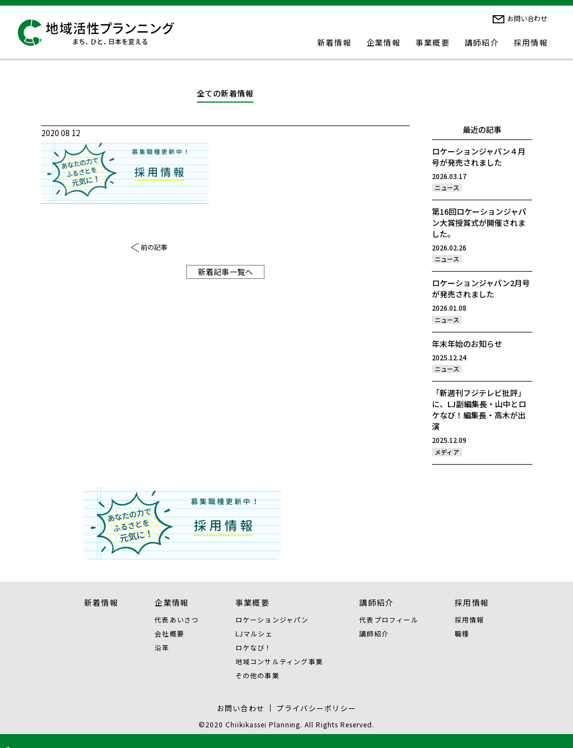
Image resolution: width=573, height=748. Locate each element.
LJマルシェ (254, 633)
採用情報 (531, 42)
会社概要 (169, 633)
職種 (462, 633)
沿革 (162, 647)
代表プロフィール (388, 619)
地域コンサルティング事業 (279, 661)
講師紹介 (482, 42)
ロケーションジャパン (272, 619)
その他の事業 (257, 675)
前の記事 (154, 247)
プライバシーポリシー (316, 708)
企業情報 (384, 42)
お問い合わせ (527, 18)
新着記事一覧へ (225, 271)
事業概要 (433, 42)
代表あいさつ (177, 619)
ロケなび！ (253, 647)
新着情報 (334, 42)
